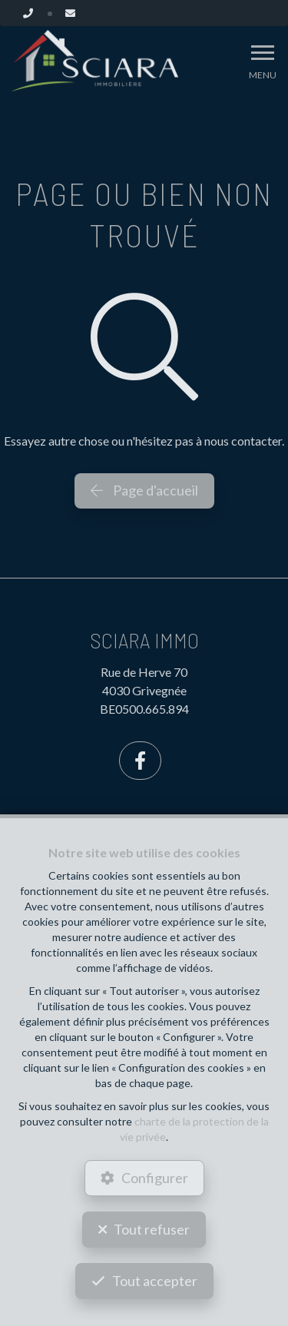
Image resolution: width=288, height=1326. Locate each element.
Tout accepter (154, 1280)
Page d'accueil (144, 490)
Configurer (154, 1177)
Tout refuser (152, 1229)
